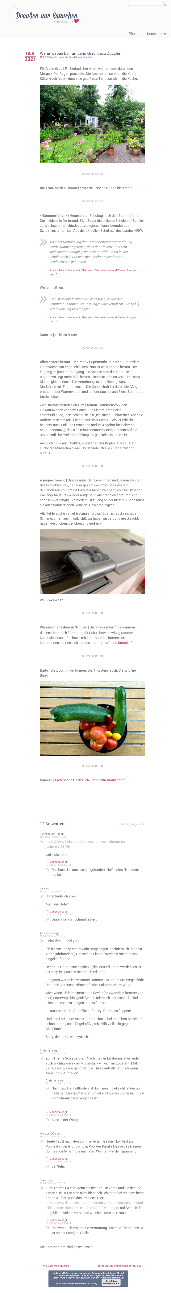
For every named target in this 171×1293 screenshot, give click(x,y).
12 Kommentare (49, 57)
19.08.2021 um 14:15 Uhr (60, 1081)
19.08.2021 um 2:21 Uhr (53, 933)
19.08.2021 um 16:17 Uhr (54, 1134)
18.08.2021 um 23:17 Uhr (54, 834)
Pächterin (136, 34)
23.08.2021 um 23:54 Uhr (60, 1112)
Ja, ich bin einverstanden (111, 1282)
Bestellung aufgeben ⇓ (131, 821)
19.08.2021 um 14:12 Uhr (54, 1051)
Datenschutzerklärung (86, 1283)
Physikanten (106, 625)
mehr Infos (101, 641)
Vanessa (56, 859)
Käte (127, 187)
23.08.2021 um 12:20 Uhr (54, 1180)
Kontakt (125, 641)
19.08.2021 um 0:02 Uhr (53, 889)
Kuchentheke (157, 34)
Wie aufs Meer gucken (55, 1268)
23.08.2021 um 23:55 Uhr (60, 862)
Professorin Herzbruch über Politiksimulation (90, 777)
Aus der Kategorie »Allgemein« (77, 57)
